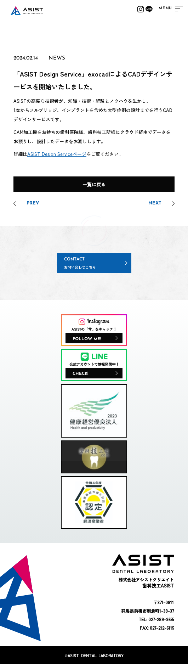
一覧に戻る (94, 184)
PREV (33, 203)
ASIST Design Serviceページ (56, 154)
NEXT (154, 203)
